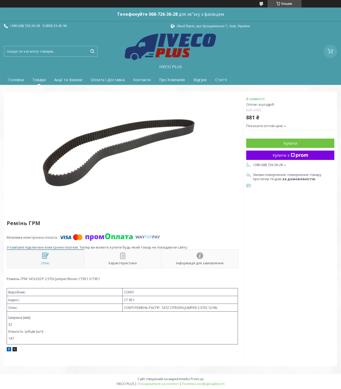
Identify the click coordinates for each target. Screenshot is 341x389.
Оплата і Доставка (108, 79)
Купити (290, 143)
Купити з (290, 155)
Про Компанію (172, 79)
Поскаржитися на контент (158, 384)
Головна (16, 79)
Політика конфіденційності (203, 384)
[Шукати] (92, 51)
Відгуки (200, 79)
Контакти (142, 79)
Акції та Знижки (68, 79)
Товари (39, 79)
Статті (221, 79)
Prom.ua (197, 379)
